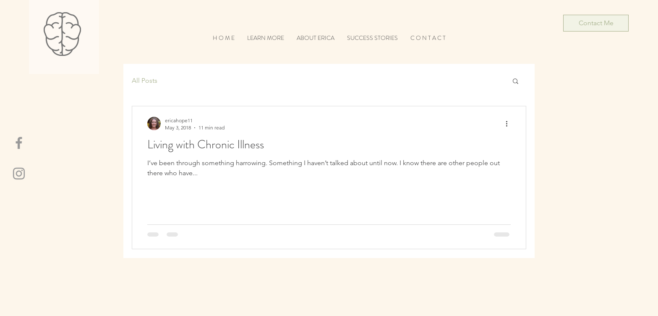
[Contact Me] (596, 23)
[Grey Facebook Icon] (19, 143)
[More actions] (509, 123)
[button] (516, 81)
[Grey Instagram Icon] (19, 174)
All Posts (144, 80)
